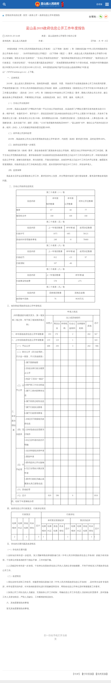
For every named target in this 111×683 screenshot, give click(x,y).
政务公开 (33, 15)
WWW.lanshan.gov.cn (16, 72)
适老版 (99, 4)
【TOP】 (76, 674)
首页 (25, 15)
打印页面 (87, 674)
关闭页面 (101, 674)
